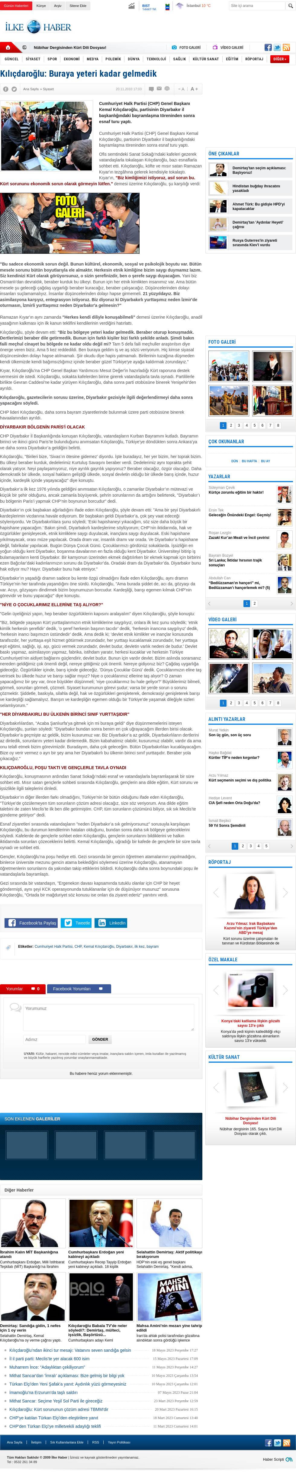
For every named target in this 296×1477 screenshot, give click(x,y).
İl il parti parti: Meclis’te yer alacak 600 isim (49, 1358)
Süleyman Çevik (242, 490)
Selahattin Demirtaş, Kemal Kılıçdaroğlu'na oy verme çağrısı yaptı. (33, 1332)
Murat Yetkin (242, 732)
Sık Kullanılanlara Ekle (66, 1442)
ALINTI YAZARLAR (226, 719)
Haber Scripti (273, 1459)
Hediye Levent (242, 800)
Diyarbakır (124, 946)
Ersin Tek (242, 512)
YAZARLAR (219, 476)
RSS (95, 1442)
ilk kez (139, 946)
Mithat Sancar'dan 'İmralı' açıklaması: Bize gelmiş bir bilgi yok (66, 1375)
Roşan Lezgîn (242, 535)
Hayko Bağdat (242, 755)
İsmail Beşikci (242, 823)
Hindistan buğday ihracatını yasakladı (256, 188)
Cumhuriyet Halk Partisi (53, 946)
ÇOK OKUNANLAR (226, 441)
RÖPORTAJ (219, 862)
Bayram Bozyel (242, 560)
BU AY (265, 461)
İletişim (36, 1442)
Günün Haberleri (16, 6)
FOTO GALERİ (222, 342)
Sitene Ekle (77, 6)
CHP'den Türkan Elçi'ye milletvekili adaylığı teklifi (55, 1426)
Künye (41, 6)
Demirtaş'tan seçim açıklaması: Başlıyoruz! (259, 170)
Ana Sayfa (14, 1442)
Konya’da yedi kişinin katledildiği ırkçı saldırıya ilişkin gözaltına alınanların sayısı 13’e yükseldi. (250, 1031)
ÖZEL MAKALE (222, 960)
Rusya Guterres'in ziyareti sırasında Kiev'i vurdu (255, 242)
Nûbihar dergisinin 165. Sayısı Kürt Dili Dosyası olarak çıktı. (250, 1126)
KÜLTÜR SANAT (224, 1057)
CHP (78, 946)
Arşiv (57, 6)
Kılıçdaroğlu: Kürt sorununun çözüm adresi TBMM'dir (58, 1409)
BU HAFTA (249, 461)
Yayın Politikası (119, 1442)
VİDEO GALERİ (222, 619)
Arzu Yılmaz (242, 778)
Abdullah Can (242, 583)
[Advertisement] (101, 972)
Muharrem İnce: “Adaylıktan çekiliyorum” (47, 1367)
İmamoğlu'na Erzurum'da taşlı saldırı (43, 1392)
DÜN (234, 461)
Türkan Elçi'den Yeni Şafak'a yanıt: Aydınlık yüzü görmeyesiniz (67, 1384)
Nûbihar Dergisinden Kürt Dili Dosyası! (70, 47)
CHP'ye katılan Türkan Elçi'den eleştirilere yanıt (53, 1417)
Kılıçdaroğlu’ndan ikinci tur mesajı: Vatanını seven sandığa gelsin (70, 1350)
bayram (152, 946)
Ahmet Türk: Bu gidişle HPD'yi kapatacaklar (259, 206)
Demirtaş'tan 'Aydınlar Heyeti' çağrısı (258, 224)
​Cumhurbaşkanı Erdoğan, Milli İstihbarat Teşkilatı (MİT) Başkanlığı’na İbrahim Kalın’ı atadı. (33, 1259)
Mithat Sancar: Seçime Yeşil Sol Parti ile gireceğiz (55, 1401)
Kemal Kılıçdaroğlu (99, 946)
